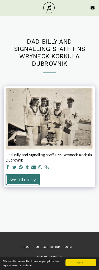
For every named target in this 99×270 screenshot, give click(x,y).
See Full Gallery (23, 179)
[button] (5, 7)
